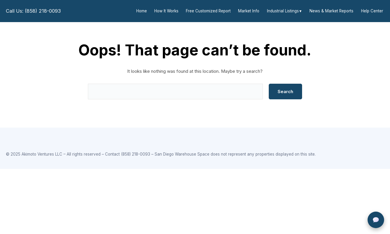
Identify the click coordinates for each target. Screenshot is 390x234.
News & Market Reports (331, 11)
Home (141, 11)
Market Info (248, 11)
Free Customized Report (208, 11)
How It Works (166, 11)
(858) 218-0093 (135, 154)
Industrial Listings (283, 11)
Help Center (372, 11)
